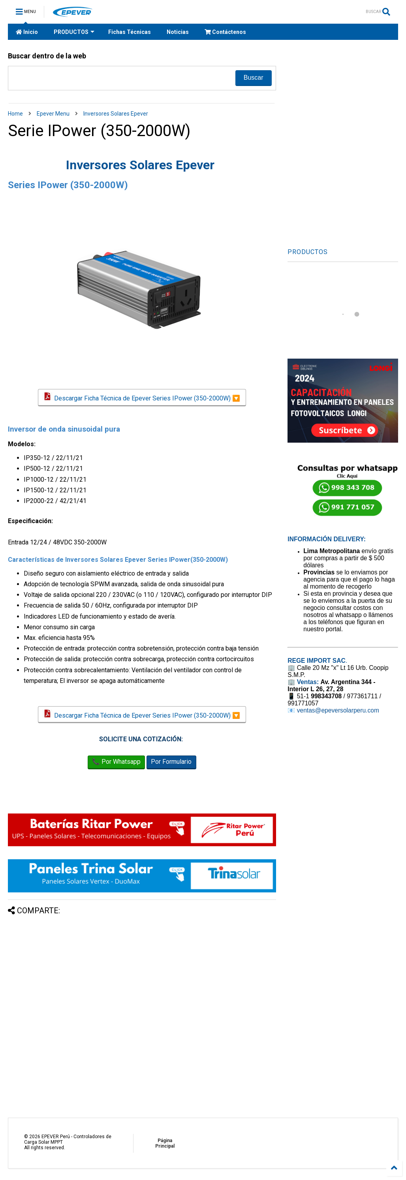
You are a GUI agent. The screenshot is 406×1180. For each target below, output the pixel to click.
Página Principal (165, 1143)
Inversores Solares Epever (115, 113)
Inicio (27, 32)
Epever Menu (53, 113)
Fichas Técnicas (129, 32)
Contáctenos (225, 32)
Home (15, 113)
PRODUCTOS (74, 32)
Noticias (178, 32)
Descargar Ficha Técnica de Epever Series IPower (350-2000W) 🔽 (142, 397)
